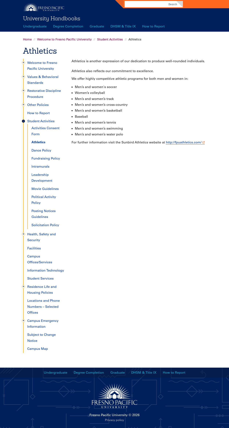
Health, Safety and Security (41, 237)
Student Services (40, 278)
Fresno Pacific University (108, 415)
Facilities (34, 248)
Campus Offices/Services (39, 259)
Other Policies (38, 105)
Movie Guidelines (45, 189)
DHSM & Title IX (123, 26)
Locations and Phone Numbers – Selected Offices (43, 307)
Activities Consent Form (45, 131)
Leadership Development (41, 178)
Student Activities (110, 39)
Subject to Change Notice (41, 338)
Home (27, 39)
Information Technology (45, 270)
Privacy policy (114, 420)
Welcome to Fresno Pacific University (64, 39)
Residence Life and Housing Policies (42, 290)
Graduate (97, 26)
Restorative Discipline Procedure (44, 94)
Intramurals (40, 167)
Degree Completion (68, 26)
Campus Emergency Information (43, 324)
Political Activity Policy (43, 200)
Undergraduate (35, 26)
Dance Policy (41, 150)
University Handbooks (51, 18)
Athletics (38, 142)
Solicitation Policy (45, 225)
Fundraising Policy (45, 158)
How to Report (153, 26)
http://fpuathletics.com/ (184, 142)
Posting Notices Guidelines (43, 214)
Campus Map (37, 349)
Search (172, 4)
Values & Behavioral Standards (43, 80)
